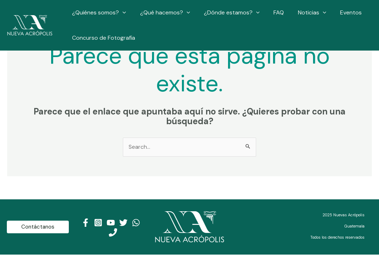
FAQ (270, 12)
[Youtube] (111, 222)
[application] (121, 12)
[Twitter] (123, 222)
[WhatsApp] (136, 222)
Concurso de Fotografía (102, 38)
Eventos (337, 12)
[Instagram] (98, 222)
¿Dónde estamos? (226, 12)
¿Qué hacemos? (162, 12)
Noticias (301, 12)
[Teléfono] (113, 232)
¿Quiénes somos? (98, 12)
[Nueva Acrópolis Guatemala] (29, 25)
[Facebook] (85, 222)
